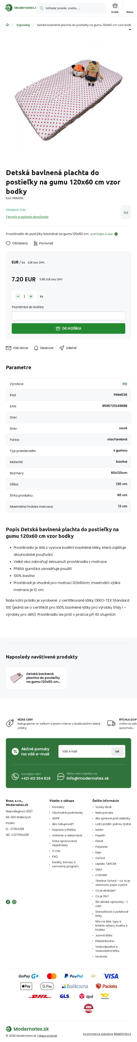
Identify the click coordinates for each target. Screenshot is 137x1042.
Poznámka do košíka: (28, 307)
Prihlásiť (117, 751)
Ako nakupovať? (63, 824)
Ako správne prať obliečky (112, 818)
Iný (126, 212)
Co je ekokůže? (105, 891)
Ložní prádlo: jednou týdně (113, 824)
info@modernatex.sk (88, 778)
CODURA (101, 875)
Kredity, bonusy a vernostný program (65, 864)
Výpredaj (23, 25)
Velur (98, 869)
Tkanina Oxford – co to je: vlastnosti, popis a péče (113, 883)
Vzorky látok (103, 807)
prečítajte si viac (101, 234)
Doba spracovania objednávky (64, 843)
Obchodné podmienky (67, 813)
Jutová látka (103, 935)
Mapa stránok (48, 1036)
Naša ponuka (104, 813)
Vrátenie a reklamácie (67, 835)
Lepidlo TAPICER (105, 864)
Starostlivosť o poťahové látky (111, 914)
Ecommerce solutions (98, 1034)
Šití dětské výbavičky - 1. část (111, 904)
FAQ (55, 856)
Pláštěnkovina (104, 941)
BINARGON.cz (122, 1034)
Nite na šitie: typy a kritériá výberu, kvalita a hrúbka (111, 926)
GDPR (55, 818)
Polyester (101, 847)
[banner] (18, 7)
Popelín (100, 835)
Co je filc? (102, 896)
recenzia (101, 956)
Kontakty (58, 807)
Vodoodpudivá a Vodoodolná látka (107, 949)
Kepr (98, 852)
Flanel (99, 841)
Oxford (100, 858)
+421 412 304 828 (36, 778)
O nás (56, 851)
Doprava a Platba (64, 830)
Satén (99, 830)
